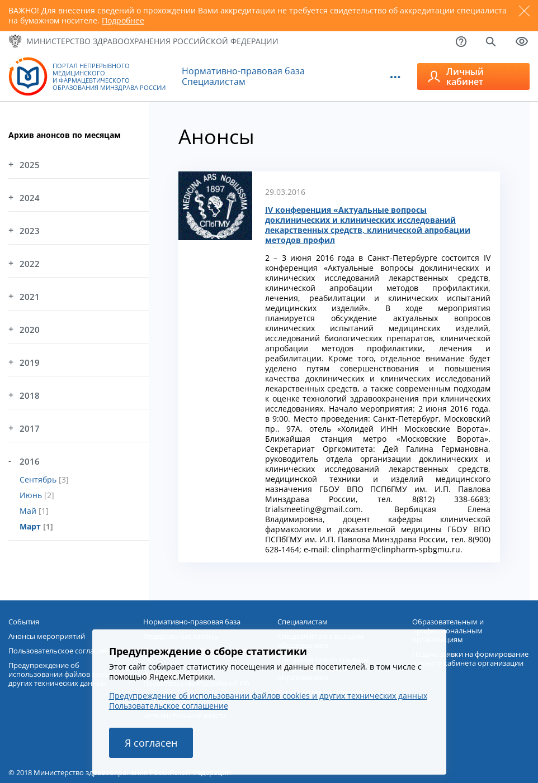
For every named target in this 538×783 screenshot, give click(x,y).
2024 (30, 197)
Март (31, 526)
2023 (30, 230)
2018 (30, 395)
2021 (30, 296)
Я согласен (151, 742)
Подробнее (123, 20)
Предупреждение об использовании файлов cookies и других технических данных (268, 695)
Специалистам (214, 81)
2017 (30, 428)
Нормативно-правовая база (243, 71)
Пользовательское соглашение (168, 705)
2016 (30, 461)
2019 (30, 362)
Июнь (32, 495)
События (23, 622)
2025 (30, 164)
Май (29, 510)
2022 (30, 263)
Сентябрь (39, 479)
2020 (30, 329)
